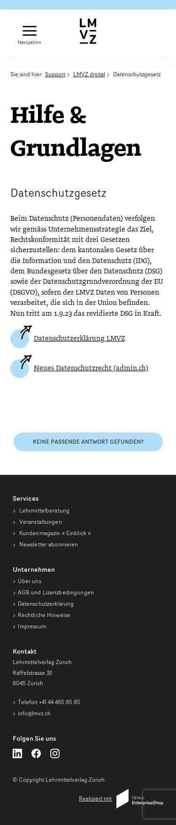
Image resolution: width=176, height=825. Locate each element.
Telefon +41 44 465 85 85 (49, 702)
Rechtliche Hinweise (44, 615)
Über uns (29, 581)
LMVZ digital (89, 74)
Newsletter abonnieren (48, 544)
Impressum (32, 626)
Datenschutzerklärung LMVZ (79, 339)
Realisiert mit (121, 799)
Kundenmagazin (54, 533)
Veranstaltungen (40, 522)
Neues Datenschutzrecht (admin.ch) (91, 368)
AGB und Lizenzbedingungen (56, 592)
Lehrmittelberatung (43, 510)
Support (55, 74)
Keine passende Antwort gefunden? (88, 442)
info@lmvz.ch (34, 713)
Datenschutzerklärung (46, 604)
